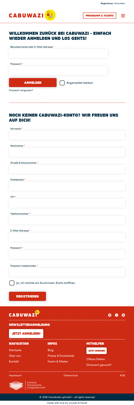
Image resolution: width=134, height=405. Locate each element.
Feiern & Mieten (58, 361)
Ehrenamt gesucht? (99, 365)
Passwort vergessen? (21, 90)
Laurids (73, 402)
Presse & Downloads (61, 356)
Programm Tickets (100, 15)
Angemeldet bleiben (79, 83)
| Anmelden (113, 3)
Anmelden (32, 82)
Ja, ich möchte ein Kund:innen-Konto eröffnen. (46, 283)
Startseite (15, 350)
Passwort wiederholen (24, 265)
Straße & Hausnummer (24, 162)
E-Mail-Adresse (20, 230)
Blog (51, 350)
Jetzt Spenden (96, 351)
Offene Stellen (95, 359)
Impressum (15, 375)
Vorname (16, 128)
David (83, 402)
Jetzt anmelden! (26, 333)
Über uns (15, 356)
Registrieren (27, 296)
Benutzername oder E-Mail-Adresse (32, 46)
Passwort (16, 63)
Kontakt (14, 361)
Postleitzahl (18, 179)
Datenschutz (71, 375)
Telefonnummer (20, 213)
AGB (122, 375)
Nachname (17, 145)
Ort (13, 196)
